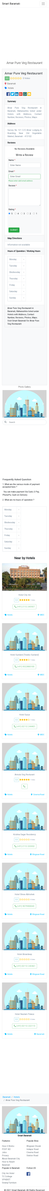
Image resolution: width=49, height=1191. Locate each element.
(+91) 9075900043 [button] (24, 906)
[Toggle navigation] (43, 3)
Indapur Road (33, 1149)
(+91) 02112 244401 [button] (24, 726)
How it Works (8, 1146)
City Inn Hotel (8, 1173)
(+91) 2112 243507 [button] (24, 606)
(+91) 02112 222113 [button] (24, 1026)
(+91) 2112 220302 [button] (24, 846)
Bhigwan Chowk (34, 1146)
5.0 (16, 600)
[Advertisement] (24, 33)
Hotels (17, 1097)
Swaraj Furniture (9, 1182)
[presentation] (28, 222)
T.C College (7, 1176)
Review (12, 185)
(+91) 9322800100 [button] (24, 666)
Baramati (7, 1097)
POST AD (6, 1149)
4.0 (16, 660)
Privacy (5, 1155)
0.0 (7, 78)
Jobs (4, 1152)
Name (11, 160)
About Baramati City (11, 1158)
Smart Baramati (11, 3)
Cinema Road (33, 1152)
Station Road (32, 1155)
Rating (12, 209)
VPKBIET (6, 1179)
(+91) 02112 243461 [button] (24, 966)
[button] (5, 404)
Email (11, 171)
